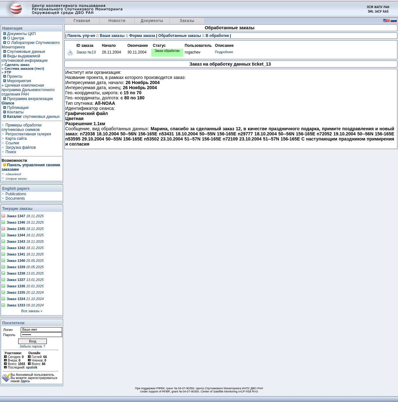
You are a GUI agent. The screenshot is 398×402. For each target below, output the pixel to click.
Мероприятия (19, 81)
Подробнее (224, 52)
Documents (15, 198)
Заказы (187, 20)
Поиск (10, 152)
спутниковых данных (33, 116)
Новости (117, 20)
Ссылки (12, 143)
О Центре (15, 38)
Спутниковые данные (26, 51)
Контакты (15, 112)
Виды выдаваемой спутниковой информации (24, 58)
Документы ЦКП (21, 34)
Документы (152, 20)
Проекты (14, 76)
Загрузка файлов (20, 147)
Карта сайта (16, 138)
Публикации (17, 107)
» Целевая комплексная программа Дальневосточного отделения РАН (28, 90)
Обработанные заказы (179, 35)
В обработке (217, 35)
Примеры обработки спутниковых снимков (22, 127)
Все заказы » (31, 311)
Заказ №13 (86, 52)
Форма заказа (142, 35)
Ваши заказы (112, 35)
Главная (82, 20)
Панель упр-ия (81, 35)
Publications (15, 194)
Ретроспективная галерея (28, 134)
